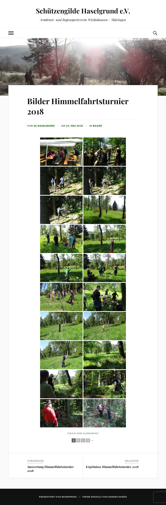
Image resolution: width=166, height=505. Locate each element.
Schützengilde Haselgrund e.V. (83, 10)
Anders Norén (117, 496)
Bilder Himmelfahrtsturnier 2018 (77, 106)
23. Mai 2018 (74, 125)
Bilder (97, 125)
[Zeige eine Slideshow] (83, 433)
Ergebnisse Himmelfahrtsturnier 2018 (112, 467)
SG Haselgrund (44, 125)
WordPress (69, 496)
